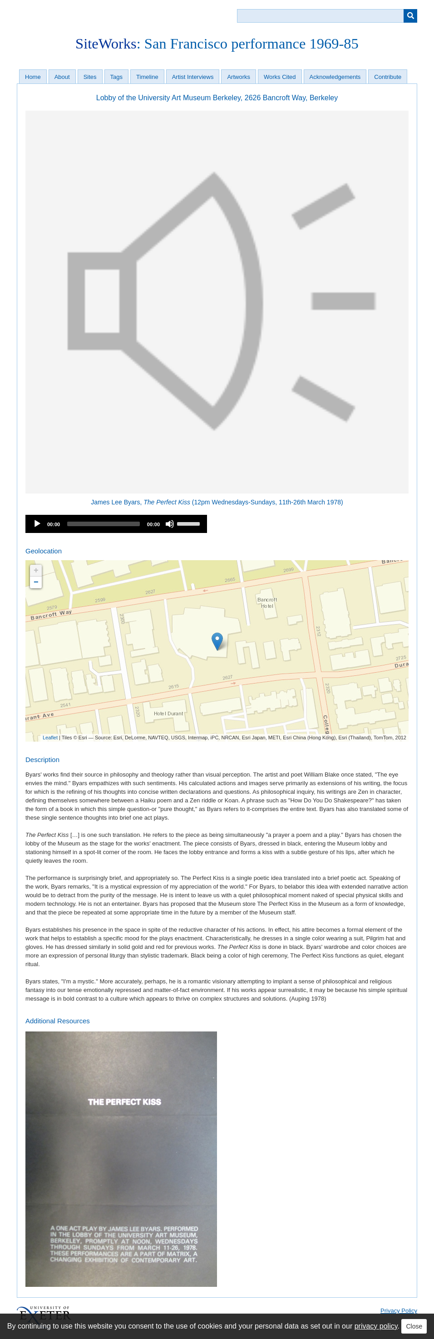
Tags (116, 76)
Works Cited (280, 76)
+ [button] (36, 570)
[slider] (103, 524)
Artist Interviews (193, 76)
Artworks (238, 76)
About (62, 76)
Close (414, 1326)
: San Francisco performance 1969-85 (217, 43)
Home (33, 76)
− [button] (36, 582)
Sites (90, 76)
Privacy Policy (398, 1310)
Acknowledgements (335, 76)
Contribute (387, 76)
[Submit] (410, 16)
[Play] (37, 523)
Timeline (147, 76)
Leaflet (50, 737)
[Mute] (169, 523)
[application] (116, 524)
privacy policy (376, 1326)
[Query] (327, 16)
